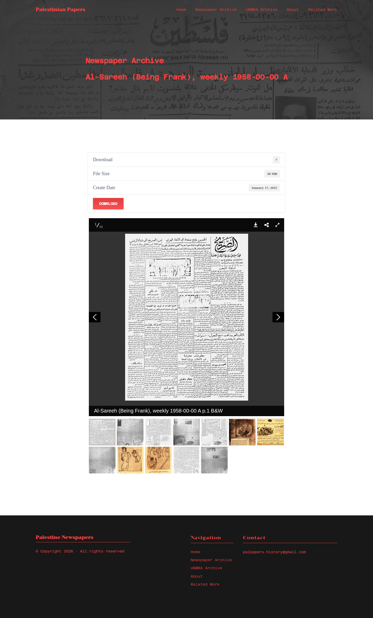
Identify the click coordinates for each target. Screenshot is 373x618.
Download (108, 204)
